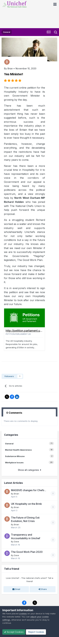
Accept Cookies (14, 632)
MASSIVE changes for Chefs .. (28, 490)
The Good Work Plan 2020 (27, 551)
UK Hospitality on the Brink (26, 503)
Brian (10, 68)
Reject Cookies (36, 632)
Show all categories (29, 469)
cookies (23, 613)
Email (16, 589)
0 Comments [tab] (14, 412)
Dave (16, 541)
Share (43, 589)
